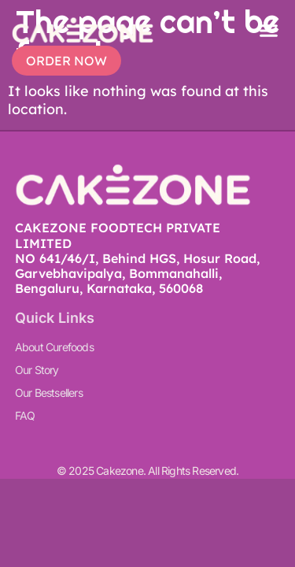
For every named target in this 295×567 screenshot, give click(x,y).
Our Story (37, 369)
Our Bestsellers (49, 392)
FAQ (25, 415)
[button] (269, 31)
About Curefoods (54, 347)
